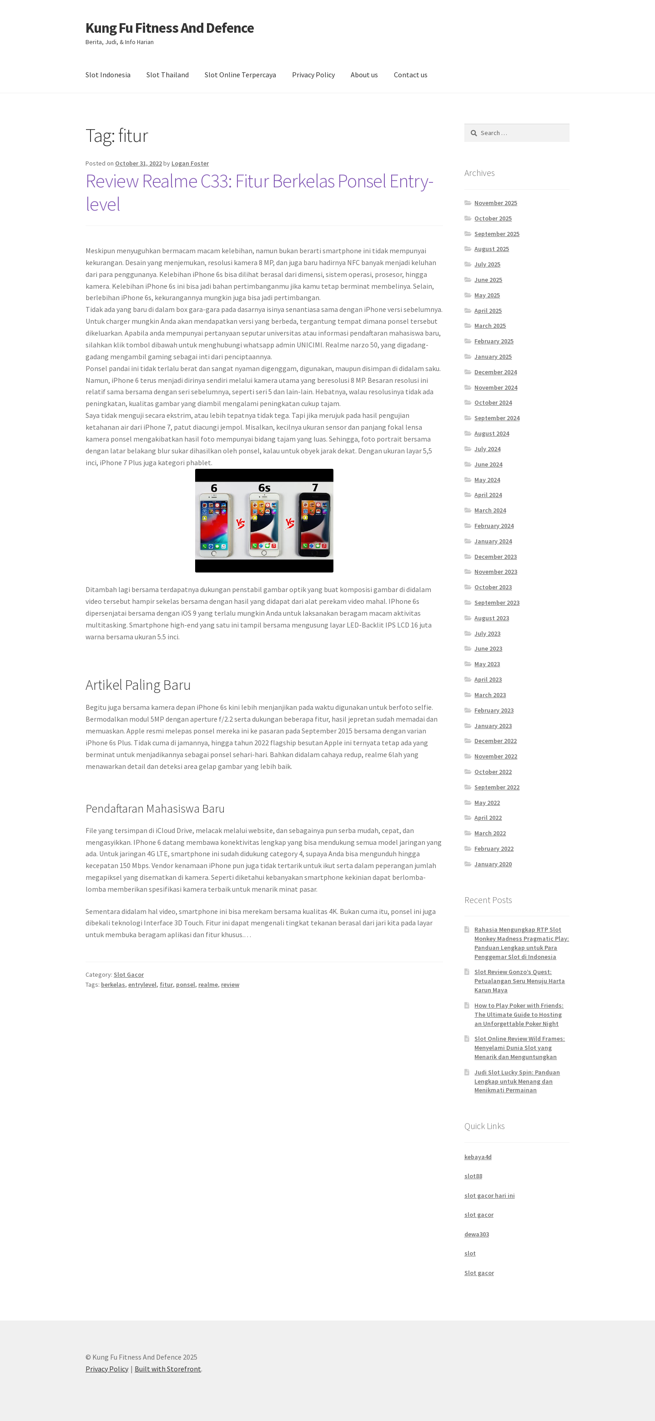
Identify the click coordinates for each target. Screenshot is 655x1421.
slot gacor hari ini (489, 1195)
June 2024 (488, 464)
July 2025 (487, 264)
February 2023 (494, 710)
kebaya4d (478, 1157)
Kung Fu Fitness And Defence (170, 28)
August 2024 (491, 433)
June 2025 (488, 280)
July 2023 (487, 633)
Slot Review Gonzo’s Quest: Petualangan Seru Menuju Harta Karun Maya (519, 981)
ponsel (185, 984)
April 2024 (488, 495)
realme (208, 984)
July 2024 (487, 449)
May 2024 (487, 480)
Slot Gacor (129, 974)
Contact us (411, 74)
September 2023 (496, 602)
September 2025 (496, 234)
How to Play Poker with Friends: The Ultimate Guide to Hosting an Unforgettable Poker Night (519, 1014)
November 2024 (495, 387)
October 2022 (493, 772)
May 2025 (487, 295)
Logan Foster (190, 163)
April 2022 (488, 817)
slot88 (473, 1176)
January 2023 (493, 726)
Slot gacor (479, 1273)
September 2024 (496, 418)
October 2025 (493, 218)
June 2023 (488, 648)
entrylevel (142, 984)
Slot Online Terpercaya (240, 74)
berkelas (113, 984)
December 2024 (495, 372)
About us (364, 74)
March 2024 (490, 510)
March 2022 (490, 833)
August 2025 (491, 249)
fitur (166, 984)
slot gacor (479, 1214)
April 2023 (488, 679)
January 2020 (493, 864)
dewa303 (476, 1234)
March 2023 (490, 695)
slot (470, 1253)
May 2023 (487, 664)
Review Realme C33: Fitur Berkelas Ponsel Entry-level (259, 192)
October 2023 (493, 587)
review (230, 984)
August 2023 (491, 618)
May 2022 (487, 802)
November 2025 (495, 203)
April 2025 (488, 310)
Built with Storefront (168, 1368)
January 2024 (493, 541)
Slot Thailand (167, 74)
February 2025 (494, 341)
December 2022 (495, 741)
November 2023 (495, 571)
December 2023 (495, 556)
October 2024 (493, 402)
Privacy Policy (313, 74)
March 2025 (490, 325)
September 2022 (496, 787)
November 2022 (495, 756)
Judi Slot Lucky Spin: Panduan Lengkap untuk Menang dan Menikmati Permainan (517, 1081)
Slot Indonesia (108, 74)
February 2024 (494, 526)
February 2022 (494, 848)
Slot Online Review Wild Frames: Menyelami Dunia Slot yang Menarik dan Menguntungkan (519, 1047)
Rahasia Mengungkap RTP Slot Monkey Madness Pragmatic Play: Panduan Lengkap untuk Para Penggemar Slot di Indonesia (521, 942)
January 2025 (493, 356)
